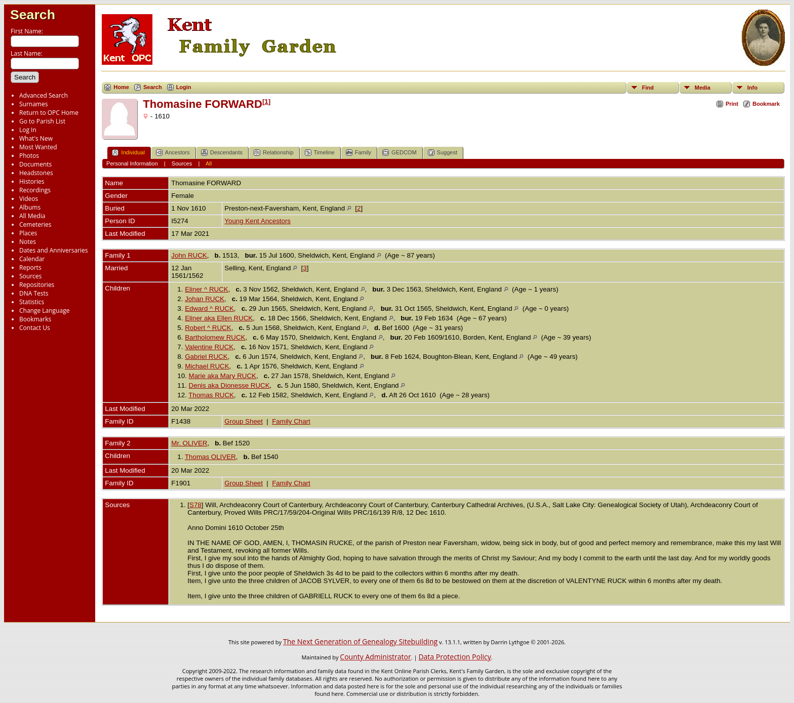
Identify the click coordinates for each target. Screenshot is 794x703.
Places (28, 233)
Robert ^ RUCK (208, 328)
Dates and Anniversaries (53, 250)
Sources (30, 276)
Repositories (36, 284)
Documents (35, 164)
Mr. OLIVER (189, 443)
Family (358, 152)
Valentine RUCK (209, 347)
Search (32, 14)
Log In (27, 130)
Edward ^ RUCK (209, 308)
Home (121, 87)
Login (183, 87)
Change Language (44, 310)
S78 (195, 505)
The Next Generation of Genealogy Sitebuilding (360, 641)
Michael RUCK (207, 366)
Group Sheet (243, 421)
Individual (128, 152)
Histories (31, 181)
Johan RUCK (204, 299)
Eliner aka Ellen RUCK (219, 318)
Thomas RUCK (211, 395)
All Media (32, 216)
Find (648, 88)
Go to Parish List (42, 121)
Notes (27, 241)
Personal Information (132, 163)
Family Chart (291, 421)
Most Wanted (38, 147)
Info (752, 88)
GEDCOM (399, 152)
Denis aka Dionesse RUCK (229, 385)
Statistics (31, 302)
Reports (30, 267)
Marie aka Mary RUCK (222, 376)
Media (702, 88)
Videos (28, 198)
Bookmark (766, 104)
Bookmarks (35, 319)
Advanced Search (43, 95)
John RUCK (189, 255)
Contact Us (34, 327)
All (209, 163)
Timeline (320, 152)
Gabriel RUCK (206, 356)
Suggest (442, 152)
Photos (29, 155)
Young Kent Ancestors (257, 221)
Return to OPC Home (48, 112)
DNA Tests (34, 293)
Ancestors (173, 152)
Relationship (274, 152)
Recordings (35, 190)
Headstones (36, 173)
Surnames (33, 104)
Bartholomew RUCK (215, 337)
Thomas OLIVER (210, 457)
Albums (30, 207)
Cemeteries (35, 224)
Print (732, 104)
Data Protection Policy (454, 656)
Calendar (32, 259)
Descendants (222, 152)
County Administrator (375, 656)
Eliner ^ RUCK (206, 289)
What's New (36, 138)
